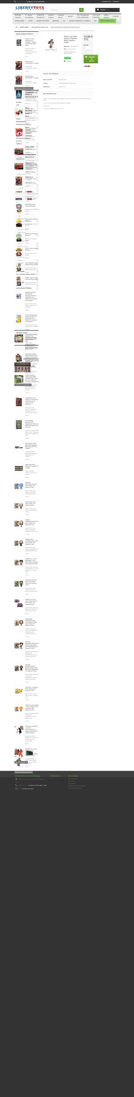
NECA (19, 316)
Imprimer (69, 61)
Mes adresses (72, 1080)
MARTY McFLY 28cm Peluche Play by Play (31, 494)
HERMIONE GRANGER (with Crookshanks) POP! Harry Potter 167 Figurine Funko (31, 839)
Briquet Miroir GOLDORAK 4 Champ (32, 62)
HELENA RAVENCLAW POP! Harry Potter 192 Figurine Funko (31, 701)
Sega (18, 318)
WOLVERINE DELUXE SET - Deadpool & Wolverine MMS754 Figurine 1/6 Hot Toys (31, 640)
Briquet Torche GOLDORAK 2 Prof (31, 163)
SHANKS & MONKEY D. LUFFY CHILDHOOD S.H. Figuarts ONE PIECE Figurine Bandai (31, 946)
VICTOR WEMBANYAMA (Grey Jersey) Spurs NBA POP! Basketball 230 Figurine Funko (32, 861)
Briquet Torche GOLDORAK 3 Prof (31, 148)
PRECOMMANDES (21, 238)
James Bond (20, 288)
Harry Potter (19, 229)
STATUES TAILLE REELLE (23, 240)
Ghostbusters (21, 277)
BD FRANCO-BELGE (22, 232)
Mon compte (73, 1072)
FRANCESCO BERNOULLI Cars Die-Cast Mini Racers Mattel (31, 111)
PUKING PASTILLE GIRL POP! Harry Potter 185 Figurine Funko (31, 798)
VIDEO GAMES (20, 385)
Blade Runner (21, 268)
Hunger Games (21, 282)
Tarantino (19, 363)
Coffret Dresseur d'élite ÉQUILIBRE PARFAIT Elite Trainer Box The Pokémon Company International (32, 595)
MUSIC (18, 382)
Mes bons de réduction (74, 1084)
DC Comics (19, 371)
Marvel (18, 227)
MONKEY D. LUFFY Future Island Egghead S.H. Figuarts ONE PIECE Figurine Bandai (31, 968)
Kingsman (20, 299)
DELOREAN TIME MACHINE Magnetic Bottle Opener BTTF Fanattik (31, 662)
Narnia (19, 341)
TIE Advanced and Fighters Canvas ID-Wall (31, 1001)
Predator (19, 346)
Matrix (19, 338)
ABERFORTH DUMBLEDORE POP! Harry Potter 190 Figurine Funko (31, 758)
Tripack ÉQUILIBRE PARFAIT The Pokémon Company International (31, 553)
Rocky (19, 355)
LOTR (17, 224)
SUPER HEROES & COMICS (24, 391)
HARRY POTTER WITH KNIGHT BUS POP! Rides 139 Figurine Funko (31, 818)
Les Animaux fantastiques (23, 249)
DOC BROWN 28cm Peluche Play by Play (31, 480)
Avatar (19, 265)
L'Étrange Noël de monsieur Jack (26, 302)
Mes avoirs (71, 1077)
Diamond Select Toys (23, 304)
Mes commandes (73, 1075)
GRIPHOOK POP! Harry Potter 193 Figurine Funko (30, 719)
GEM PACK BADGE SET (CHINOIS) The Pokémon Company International (31, 405)
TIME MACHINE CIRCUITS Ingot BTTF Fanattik (32, 682)
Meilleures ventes (24, 34)
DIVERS (18, 235)
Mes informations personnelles (77, 1082)
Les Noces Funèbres (22, 332)
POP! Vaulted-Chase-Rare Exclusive (23, 253)
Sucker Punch (21, 360)
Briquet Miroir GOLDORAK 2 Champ (32, 77)
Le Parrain (20, 296)
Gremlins (19, 279)
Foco (18, 310)
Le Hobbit (18, 246)
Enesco (19, 307)
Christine (19, 271)
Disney (18, 243)
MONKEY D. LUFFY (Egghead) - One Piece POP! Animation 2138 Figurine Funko (31, 777)
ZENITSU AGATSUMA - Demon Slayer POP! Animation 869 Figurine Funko (32, 924)
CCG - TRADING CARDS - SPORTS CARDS (25, 378)
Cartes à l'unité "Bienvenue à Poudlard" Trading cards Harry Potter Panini (30, 42)
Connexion (116, 1)
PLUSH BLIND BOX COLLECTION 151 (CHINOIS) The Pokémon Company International (31, 535)
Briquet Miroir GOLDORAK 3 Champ (32, 177)
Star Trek (19, 357)
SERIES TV (19, 257)
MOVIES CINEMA (21, 260)
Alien (18, 263)
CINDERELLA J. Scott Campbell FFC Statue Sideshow (31, 92)
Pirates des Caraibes (22, 343)
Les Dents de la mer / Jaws (24, 324)
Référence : (67, 46)
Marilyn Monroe (21, 335)
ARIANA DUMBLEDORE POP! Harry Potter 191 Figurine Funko (31, 738)
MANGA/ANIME (20, 374)
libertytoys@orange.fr (28, 1085)
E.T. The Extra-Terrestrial (23, 274)
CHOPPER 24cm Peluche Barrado (30, 421)
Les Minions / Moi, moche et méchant (24, 328)
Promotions (21, 995)
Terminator (20, 366)
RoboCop (20, 352)
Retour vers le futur (22, 349)
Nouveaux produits (25, 398)
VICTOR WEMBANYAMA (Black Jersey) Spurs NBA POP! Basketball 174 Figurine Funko (31, 884)
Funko (19, 313)
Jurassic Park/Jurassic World (25, 291)
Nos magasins (22, 1024)
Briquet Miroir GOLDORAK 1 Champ (32, 192)
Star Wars (18, 221)
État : (65, 49)
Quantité (86, 45)
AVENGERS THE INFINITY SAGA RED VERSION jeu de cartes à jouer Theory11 (31, 617)
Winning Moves (21, 321)
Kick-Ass (19, 293)
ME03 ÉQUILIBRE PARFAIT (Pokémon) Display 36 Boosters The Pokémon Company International (32, 574)
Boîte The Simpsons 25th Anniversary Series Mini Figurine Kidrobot (31, 130)
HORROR (18, 388)
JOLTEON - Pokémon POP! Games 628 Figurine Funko (31, 905)
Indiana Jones (21, 285)
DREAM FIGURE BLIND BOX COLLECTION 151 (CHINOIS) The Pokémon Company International (31, 512)
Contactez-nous (106, 1)
